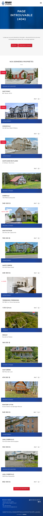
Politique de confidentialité (13, 512)
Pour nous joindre (25, 45)
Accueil (14, 45)
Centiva (24, 514)
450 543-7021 (8, 505)
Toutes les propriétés (21, 488)
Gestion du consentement (35, 512)
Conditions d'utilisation (24, 512)
